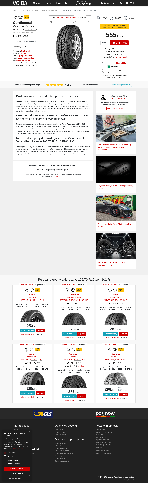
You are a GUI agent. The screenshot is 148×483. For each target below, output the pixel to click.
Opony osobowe (60, 443)
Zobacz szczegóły (27, 330)
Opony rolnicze (60, 458)
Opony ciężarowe (61, 456)
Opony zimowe (60, 432)
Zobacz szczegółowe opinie (121, 85)
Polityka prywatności (103, 442)
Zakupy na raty (101, 430)
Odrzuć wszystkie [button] (17, 474)
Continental (25, 51)
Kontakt (99, 447)
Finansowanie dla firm (28, 334)
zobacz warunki (121, 57)
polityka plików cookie (129, 480)
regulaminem (60, 176)
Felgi (49, 3)
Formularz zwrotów (103, 451)
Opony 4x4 (58, 446)
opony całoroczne (25, 56)
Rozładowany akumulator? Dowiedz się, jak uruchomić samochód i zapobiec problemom (115, 147)
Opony (37, 3)
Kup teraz (40, 330)
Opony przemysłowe (62, 461)
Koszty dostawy (101, 437)
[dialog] (17, 455)
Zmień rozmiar (17, 41)
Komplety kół (62, 3)
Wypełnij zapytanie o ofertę (115, 108)
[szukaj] (121, 3)
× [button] (29, 432)
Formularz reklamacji (103, 453)
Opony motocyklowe (62, 451)
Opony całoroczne (61, 435)
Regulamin (100, 435)
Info (114, 3)
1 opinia (81, 366)
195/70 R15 (24, 53)
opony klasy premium (26, 58)
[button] (17, 478)
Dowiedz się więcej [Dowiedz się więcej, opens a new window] (17, 448)
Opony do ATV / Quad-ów (64, 453)
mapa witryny (118, 480)
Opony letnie (59, 430)
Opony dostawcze (61, 448)
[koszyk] (129, 3)
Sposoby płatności (102, 440)
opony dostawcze (23, 60)
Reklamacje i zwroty (103, 445)
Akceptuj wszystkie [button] (16, 469)
